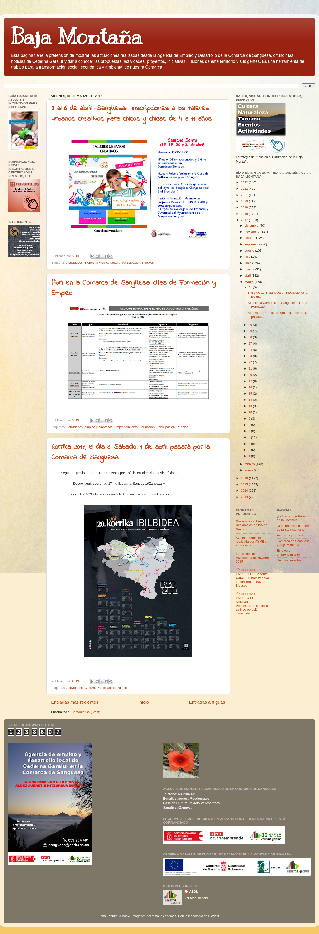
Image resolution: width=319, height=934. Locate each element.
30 (250, 324)
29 (250, 331)
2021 (245, 195)
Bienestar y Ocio (96, 262)
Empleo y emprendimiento (288, 552)
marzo (249, 282)
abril (248, 275)
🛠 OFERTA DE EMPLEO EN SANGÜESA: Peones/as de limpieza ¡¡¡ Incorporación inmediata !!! (252, 603)
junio (248, 263)
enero (249, 470)
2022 (245, 188)
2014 (245, 490)
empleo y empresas (99, 427)
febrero (250, 464)
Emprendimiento (126, 427)
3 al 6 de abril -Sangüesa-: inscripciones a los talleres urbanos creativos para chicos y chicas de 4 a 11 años (131, 113)
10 (250, 412)
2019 (245, 207)
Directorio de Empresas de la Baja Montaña (293, 527)
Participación (131, 262)
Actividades (74, 262)
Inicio (143, 702)
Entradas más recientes (74, 702)
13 (250, 406)
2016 (245, 478)
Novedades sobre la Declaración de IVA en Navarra (251, 525)
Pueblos (148, 262)
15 (250, 393)
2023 (245, 182)
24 (250, 349)
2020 (245, 201)
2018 (245, 214)
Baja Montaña (76, 36)
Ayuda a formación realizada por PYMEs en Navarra (251, 541)
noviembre (253, 231)
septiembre (253, 244)
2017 (245, 220)
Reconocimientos (289, 560)
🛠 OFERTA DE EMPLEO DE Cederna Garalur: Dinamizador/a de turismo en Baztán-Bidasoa (252, 577)
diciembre (252, 225)
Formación (147, 427)
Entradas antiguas (207, 702)
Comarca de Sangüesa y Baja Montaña (293, 543)
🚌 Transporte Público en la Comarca (293, 518)
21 (250, 368)
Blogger (213, 916)
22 (250, 362)
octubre (250, 238)
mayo (249, 269)
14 (250, 399)
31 (250, 287)
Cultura (115, 262)
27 (250, 343)
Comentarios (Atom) (86, 712)
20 (250, 374)
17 (250, 381)
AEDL (193, 891)
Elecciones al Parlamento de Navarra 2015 (252, 557)
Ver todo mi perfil (196, 898)
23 (250, 356)
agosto (250, 250)
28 (250, 337)
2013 (245, 497)
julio (248, 256)
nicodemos (168, 916)
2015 (245, 484)
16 (250, 387)
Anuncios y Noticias (291, 535)
